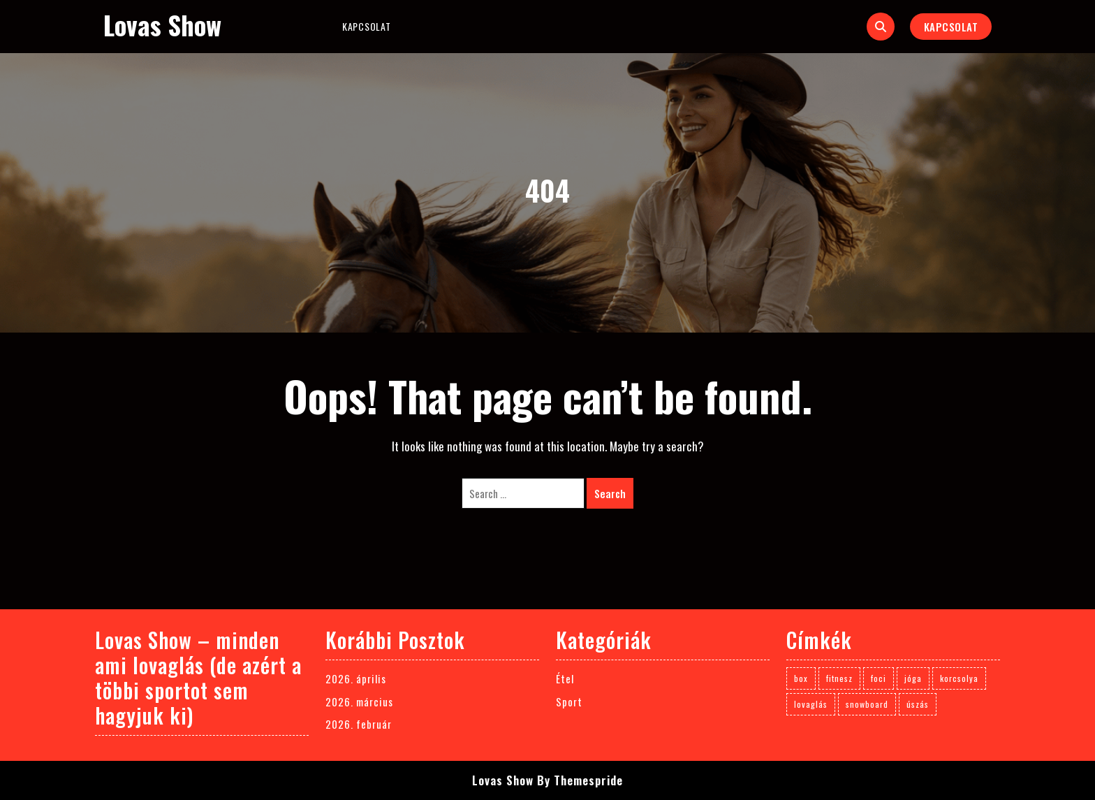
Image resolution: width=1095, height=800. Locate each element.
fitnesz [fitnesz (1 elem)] (839, 678)
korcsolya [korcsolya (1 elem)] (959, 678)
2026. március (359, 701)
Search (610, 493)
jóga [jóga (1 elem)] (913, 678)
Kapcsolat (366, 26)
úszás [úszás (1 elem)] (917, 704)
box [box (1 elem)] (801, 678)
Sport (569, 701)
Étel (565, 678)
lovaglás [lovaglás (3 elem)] (811, 704)
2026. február (358, 724)
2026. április (355, 678)
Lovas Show (162, 25)
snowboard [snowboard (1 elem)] (867, 704)
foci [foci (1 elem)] (878, 678)
